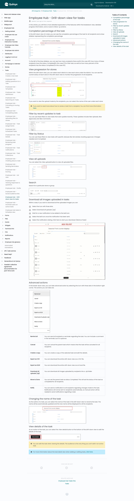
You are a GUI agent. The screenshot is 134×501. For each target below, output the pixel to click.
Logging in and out (11, 57)
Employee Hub (9, 28)
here (34, 108)
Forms (7, 215)
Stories (7, 67)
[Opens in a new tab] (67, 494)
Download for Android (102, 6)
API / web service (10, 251)
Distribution (8, 54)
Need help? (8, 254)
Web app (7, 18)
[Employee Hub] (46, 11)
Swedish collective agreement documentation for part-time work (10, 268)
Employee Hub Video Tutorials (11, 46)
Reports (7, 239)
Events (7, 222)
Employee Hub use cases (11, 36)
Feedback (7, 258)
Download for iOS (110, 2)
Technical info (9, 229)
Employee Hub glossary (12, 242)
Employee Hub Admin (12, 50)
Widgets (7, 225)
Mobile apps (8, 21)
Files (6, 219)
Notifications (9, 235)
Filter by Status (118, 30)
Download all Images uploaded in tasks (120, 37)
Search (115, 34)
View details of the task (121, 46)
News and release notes (12, 14)
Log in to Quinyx (99, 2)
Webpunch (8, 25)
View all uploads (118, 32)
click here (89, 452)
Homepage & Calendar (12, 64)
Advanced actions (119, 40)
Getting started (10, 31)
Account (8, 60)
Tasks (7, 70)
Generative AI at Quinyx (12, 261)
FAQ (6, 232)
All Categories (36, 11)
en (112, 6)
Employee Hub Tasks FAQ (66, 481)
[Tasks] (55, 11)
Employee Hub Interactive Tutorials (11, 41)
